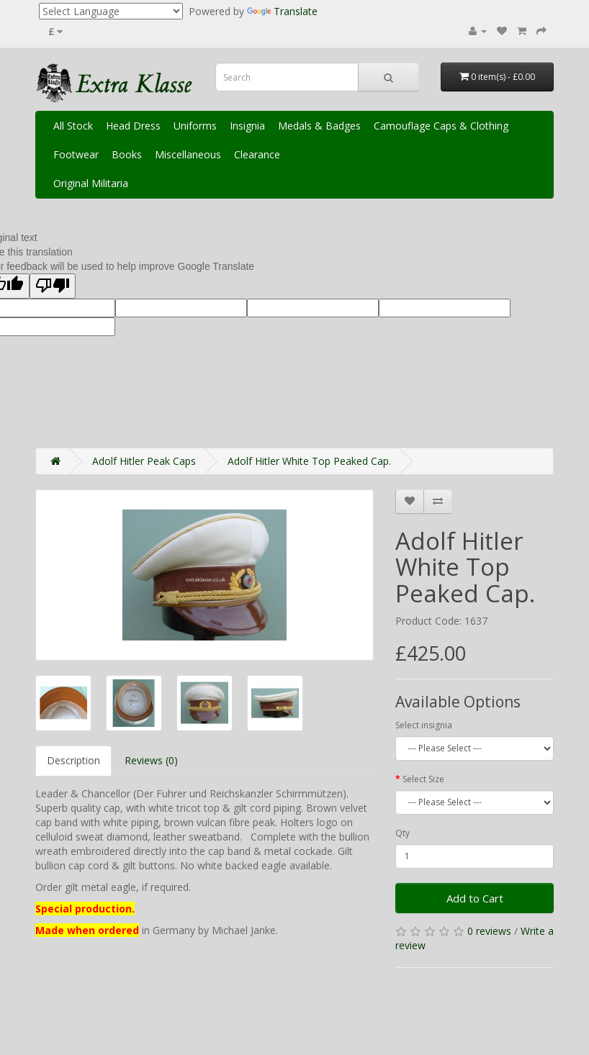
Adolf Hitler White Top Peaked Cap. (309, 461)
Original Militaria (90, 183)
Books (127, 154)
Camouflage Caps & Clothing (441, 125)
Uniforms (195, 125)
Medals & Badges (319, 125)
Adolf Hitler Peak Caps (144, 461)
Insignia (247, 125)
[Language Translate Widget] (111, 11)
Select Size (423, 779)
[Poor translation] (53, 286)
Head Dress (133, 125)
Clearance (257, 154)
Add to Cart (474, 898)
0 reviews (489, 931)
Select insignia (423, 725)
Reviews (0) (151, 760)
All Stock (73, 125)
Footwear (76, 154)
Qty (402, 833)
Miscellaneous (188, 154)
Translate (282, 11)
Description (73, 760)
